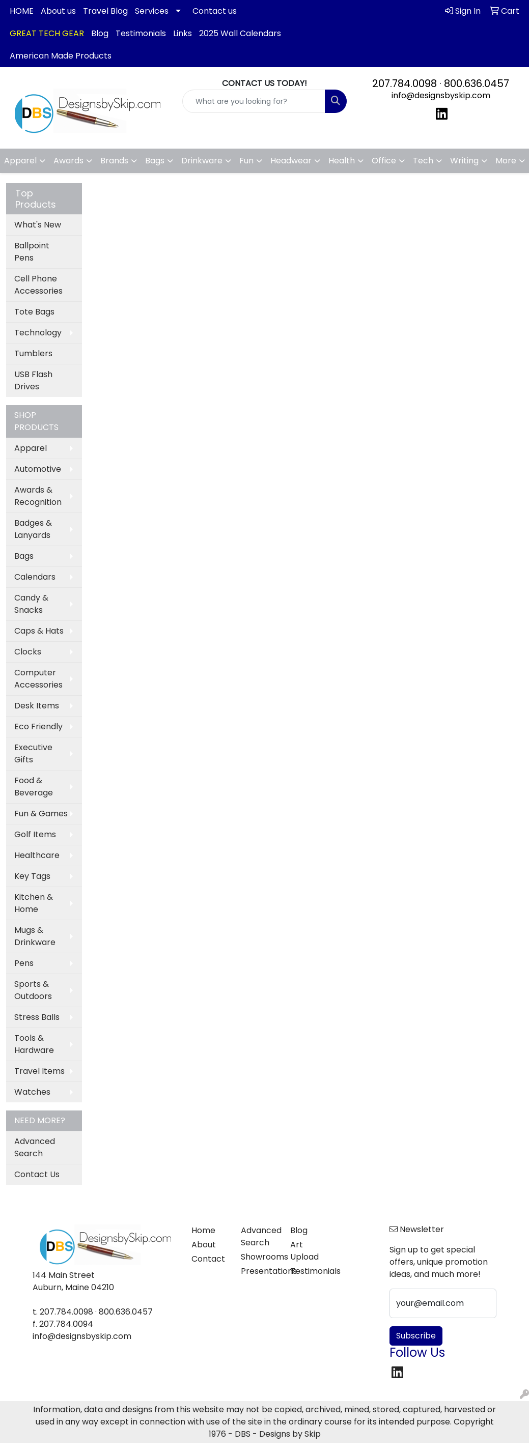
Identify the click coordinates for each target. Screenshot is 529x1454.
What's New (37, 225)
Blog (99, 33)
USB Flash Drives (33, 380)
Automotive (37, 469)
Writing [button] (464, 160)
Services (152, 11)
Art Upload (304, 1251)
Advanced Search (34, 1147)
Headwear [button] (291, 160)
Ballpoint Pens (31, 252)
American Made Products (61, 56)
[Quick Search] (253, 101)
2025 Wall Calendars (240, 33)
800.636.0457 (476, 83)
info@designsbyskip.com (441, 95)
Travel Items (39, 1071)
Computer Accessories (38, 679)
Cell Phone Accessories (38, 285)
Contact (208, 1259)
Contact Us (37, 1174)
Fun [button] (246, 160)
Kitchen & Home (33, 903)
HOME (22, 11)
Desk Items (36, 705)
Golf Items (35, 834)
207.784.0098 (404, 83)
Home (203, 1230)
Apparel (30, 448)
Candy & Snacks (31, 604)
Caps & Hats (39, 631)
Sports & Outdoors (33, 990)
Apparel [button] (20, 160)
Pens (24, 963)
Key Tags (32, 876)
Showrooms (259, 1257)
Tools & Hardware (34, 1044)
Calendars (34, 577)
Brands (114, 160)
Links (182, 33)
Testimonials (141, 33)
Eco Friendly (38, 726)
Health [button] (341, 160)
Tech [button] (423, 160)
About (203, 1244)
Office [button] (384, 160)
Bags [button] (154, 160)
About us (58, 11)
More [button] (505, 160)
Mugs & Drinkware (34, 936)
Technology (38, 332)
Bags (24, 556)
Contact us (214, 11)
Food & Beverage (33, 787)
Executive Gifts (33, 753)
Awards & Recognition (38, 496)
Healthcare (37, 855)
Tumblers (33, 353)
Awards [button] (68, 160)
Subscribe (416, 1336)
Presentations (259, 1271)
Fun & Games (41, 813)
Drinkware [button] (201, 160)
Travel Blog (105, 11)
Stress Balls (37, 1017)
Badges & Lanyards (33, 529)
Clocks (27, 652)
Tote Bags (34, 312)
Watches (32, 1092)
